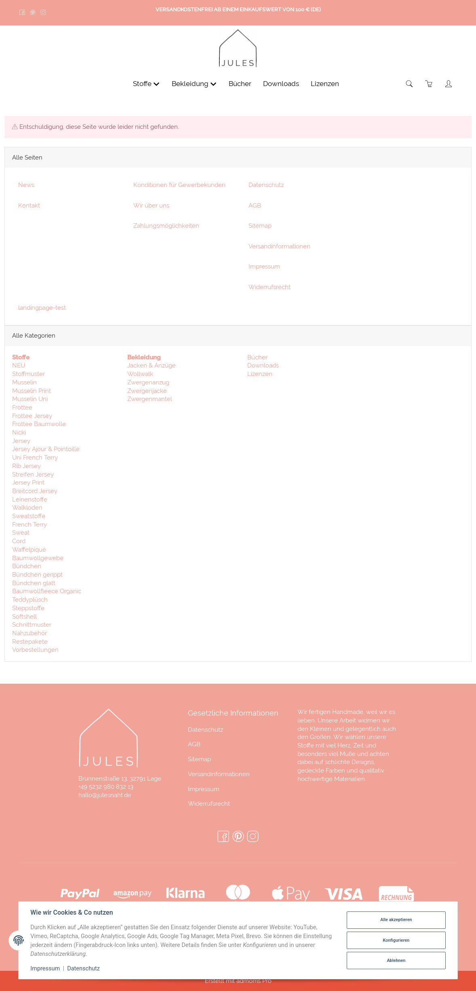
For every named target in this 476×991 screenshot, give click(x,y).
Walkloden (27, 509)
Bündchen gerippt (37, 576)
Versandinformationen (219, 774)
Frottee (22, 408)
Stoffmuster (28, 375)
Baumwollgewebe (37, 559)
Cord (18, 542)
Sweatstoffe (28, 517)
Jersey (21, 442)
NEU (18, 367)
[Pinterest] (238, 837)
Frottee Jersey (32, 417)
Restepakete (30, 643)
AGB (194, 744)
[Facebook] (223, 837)
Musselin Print (31, 392)
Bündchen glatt (33, 584)
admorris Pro (254, 980)
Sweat (20, 534)
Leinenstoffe (29, 501)
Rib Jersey (26, 467)
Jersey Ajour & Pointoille (46, 450)
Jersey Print (28, 484)
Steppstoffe (28, 609)
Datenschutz (205, 729)
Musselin (24, 383)
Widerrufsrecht (209, 803)
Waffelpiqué (29, 551)
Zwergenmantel (149, 400)
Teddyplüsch (30, 601)
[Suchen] (409, 85)
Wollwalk (140, 375)
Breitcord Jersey (34, 492)
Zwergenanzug (148, 383)
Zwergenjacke (147, 392)
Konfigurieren (396, 940)
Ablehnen (396, 960)
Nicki (19, 433)
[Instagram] (253, 837)
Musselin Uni (30, 400)
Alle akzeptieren (396, 919)
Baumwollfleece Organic (46, 593)
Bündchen (26, 568)
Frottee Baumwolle (39, 425)
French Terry (29, 526)
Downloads (262, 367)
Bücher (256, 358)
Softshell (24, 618)
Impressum (203, 788)
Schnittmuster (31, 626)
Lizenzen (259, 375)
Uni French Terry (35, 459)
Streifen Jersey (33, 475)
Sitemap (199, 759)
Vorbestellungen (35, 651)
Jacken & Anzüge (151, 367)
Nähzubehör (29, 634)
